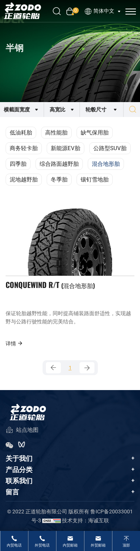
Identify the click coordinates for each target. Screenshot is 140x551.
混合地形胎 (106, 164)
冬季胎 (59, 179)
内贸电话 (14, 545)
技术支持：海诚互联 (85, 520)
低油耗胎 (21, 132)
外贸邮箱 (98, 545)
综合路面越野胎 (59, 164)
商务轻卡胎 (24, 148)
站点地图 (22, 430)
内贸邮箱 (70, 545)
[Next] (87, 367)
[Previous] (53, 367)
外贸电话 (42, 545)
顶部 (126, 545)
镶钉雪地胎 (95, 179)
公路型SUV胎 (110, 148)
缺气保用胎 (95, 132)
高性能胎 (56, 132)
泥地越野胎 (24, 179)
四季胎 (18, 164)
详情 (14, 343)
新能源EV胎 (65, 148)
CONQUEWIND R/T (50, 284)
